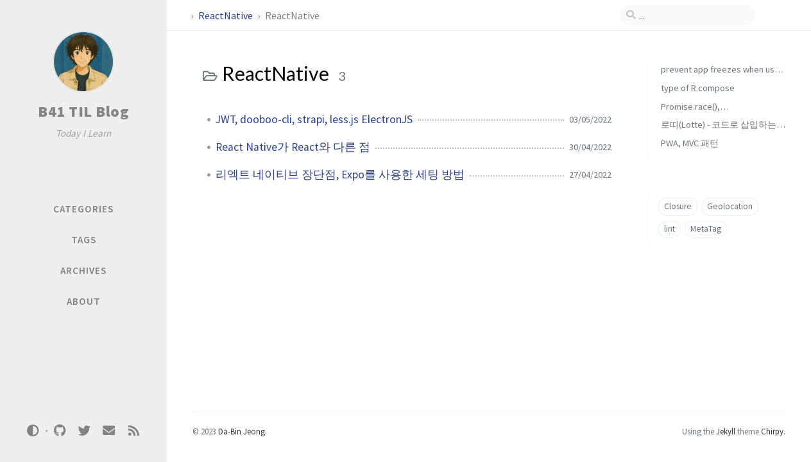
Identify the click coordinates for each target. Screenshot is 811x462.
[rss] (133, 431)
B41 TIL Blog (83, 111)
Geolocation (730, 206)
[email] (109, 431)
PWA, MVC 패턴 (690, 143)
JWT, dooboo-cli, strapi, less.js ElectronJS (314, 119)
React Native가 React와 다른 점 (293, 147)
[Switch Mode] (33, 431)
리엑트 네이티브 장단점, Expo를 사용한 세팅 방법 (340, 174)
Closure (678, 206)
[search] (692, 15)
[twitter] (84, 431)
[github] (59, 431)
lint (669, 228)
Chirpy (772, 431)
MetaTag (705, 228)
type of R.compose (698, 88)
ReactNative (226, 15)
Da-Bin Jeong (241, 431)
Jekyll (725, 431)
